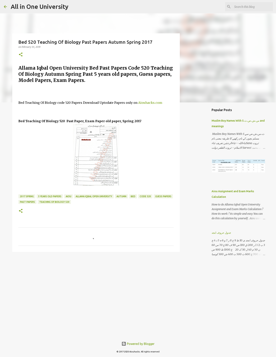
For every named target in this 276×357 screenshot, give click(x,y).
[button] (20, 54)
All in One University (39, 6)
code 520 (145, 196)
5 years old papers (49, 196)
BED (133, 196)
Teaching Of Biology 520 (54, 202)
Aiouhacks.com (150, 103)
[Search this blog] (253, 6)
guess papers (163, 196)
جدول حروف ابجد (221, 232)
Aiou (68, 196)
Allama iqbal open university (94, 196)
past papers (27, 202)
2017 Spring (27, 196)
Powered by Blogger (138, 343)
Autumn (121, 196)
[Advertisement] (96, 284)
